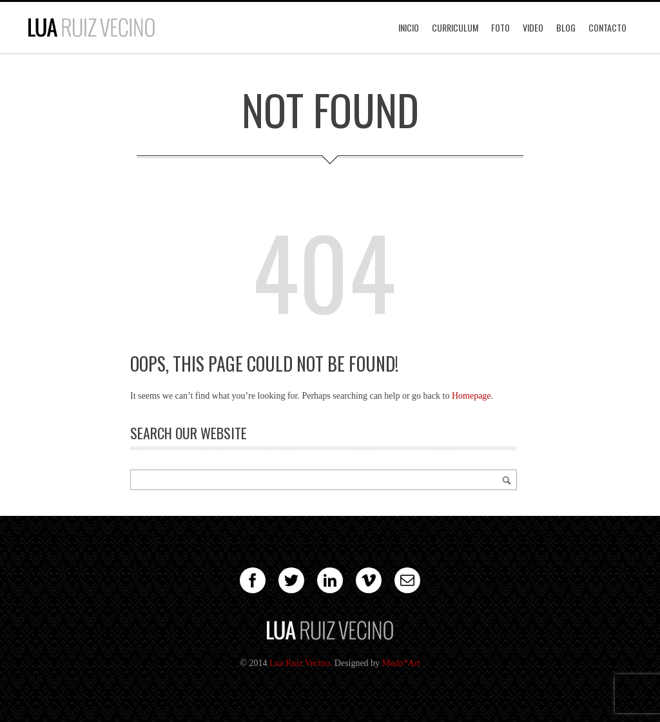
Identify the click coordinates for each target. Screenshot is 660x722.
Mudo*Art (401, 663)
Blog (566, 27)
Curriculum (455, 27)
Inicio (408, 27)
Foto (500, 27)
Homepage (471, 396)
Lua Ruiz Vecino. (300, 663)
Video (533, 27)
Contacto (607, 27)
